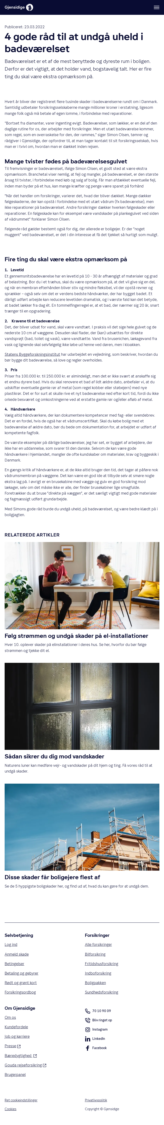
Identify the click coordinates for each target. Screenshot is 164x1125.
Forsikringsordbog (20, 992)
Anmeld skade (17, 954)
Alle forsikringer (98, 944)
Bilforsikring (95, 954)
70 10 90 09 (98, 1011)
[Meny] (156, 7)
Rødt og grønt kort (21, 983)
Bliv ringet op (98, 1021)
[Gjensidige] (19, 7)
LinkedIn (95, 1039)
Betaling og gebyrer (22, 973)
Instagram (96, 1030)
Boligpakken (95, 983)
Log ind (11, 944)
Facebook (96, 1048)
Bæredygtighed (21, 1055)
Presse (13, 1045)
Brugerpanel (15, 1074)
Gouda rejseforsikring (25, 1065)
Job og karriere (17, 1036)
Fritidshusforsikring (101, 963)
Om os (10, 1017)
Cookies (10, 1109)
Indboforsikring (98, 973)
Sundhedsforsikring (101, 992)
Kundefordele (16, 1027)
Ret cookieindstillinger (21, 1100)
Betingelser (14, 963)
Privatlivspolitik (96, 1100)
